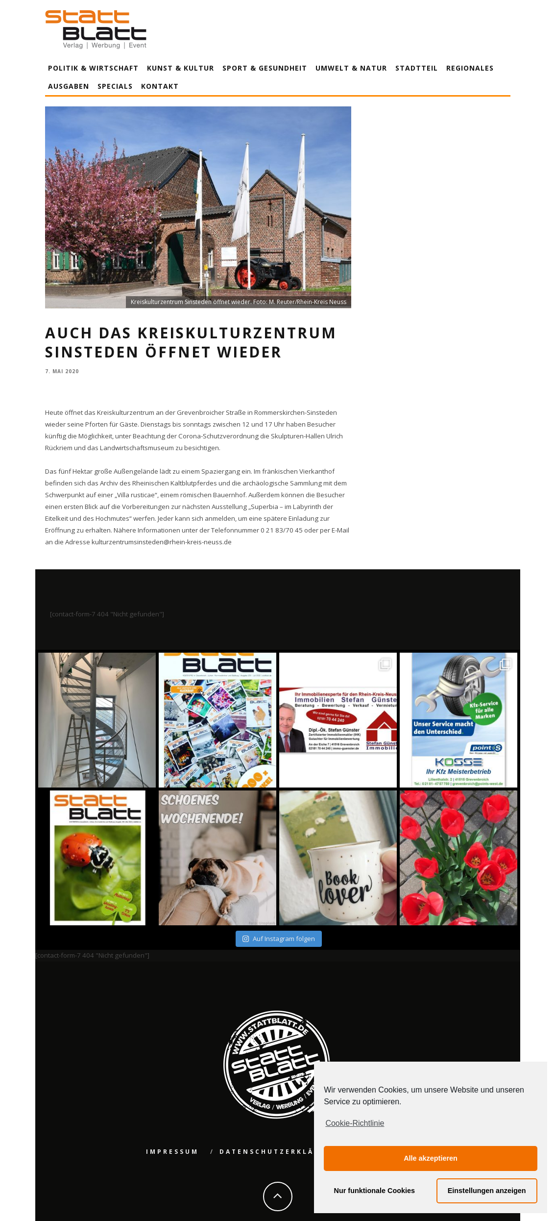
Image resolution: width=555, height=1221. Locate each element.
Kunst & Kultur (180, 68)
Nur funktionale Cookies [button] (374, 1191)
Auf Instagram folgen (278, 938)
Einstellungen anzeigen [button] (487, 1191)
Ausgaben (68, 86)
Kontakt (160, 86)
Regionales (470, 68)
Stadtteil (416, 68)
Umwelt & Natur (351, 68)
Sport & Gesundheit (264, 68)
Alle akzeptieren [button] (431, 1158)
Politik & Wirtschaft (93, 68)
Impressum (172, 1151)
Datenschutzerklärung (279, 1151)
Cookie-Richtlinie (354, 1123)
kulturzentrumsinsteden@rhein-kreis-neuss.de (162, 541)
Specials (115, 86)
